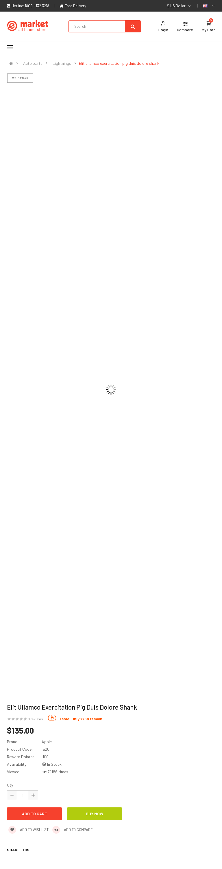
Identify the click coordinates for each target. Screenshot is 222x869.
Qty (10, 785)
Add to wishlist (28, 829)
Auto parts (32, 63)
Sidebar (20, 78)
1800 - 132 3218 (37, 5)
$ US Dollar (179, 5)
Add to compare (72, 829)
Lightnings (62, 63)
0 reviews (35, 719)
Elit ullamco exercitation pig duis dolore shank (119, 63)
